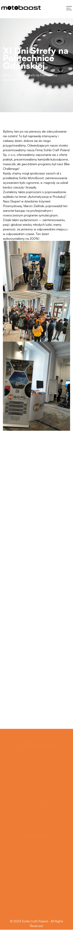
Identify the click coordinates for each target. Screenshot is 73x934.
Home (7, 75)
